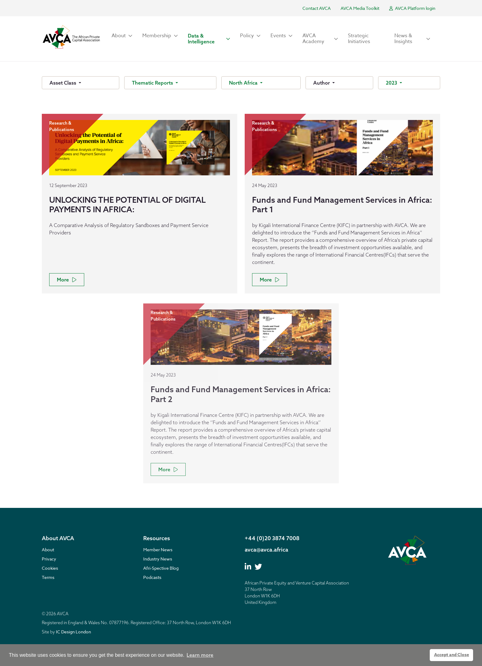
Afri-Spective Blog (161, 568)
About (48, 549)
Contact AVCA (316, 8)
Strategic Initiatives (359, 38)
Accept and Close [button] (451, 655)
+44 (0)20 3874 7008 (272, 538)
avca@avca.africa (266, 549)
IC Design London (73, 632)
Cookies (50, 568)
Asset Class (63, 83)
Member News (157, 549)
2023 (392, 83)
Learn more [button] (200, 655)
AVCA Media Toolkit (360, 8)
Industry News (157, 559)
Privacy (49, 559)
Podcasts (152, 577)
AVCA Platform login (412, 8)
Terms (48, 577)
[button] (122, 35)
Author (322, 83)
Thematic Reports (153, 83)
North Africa (244, 83)
